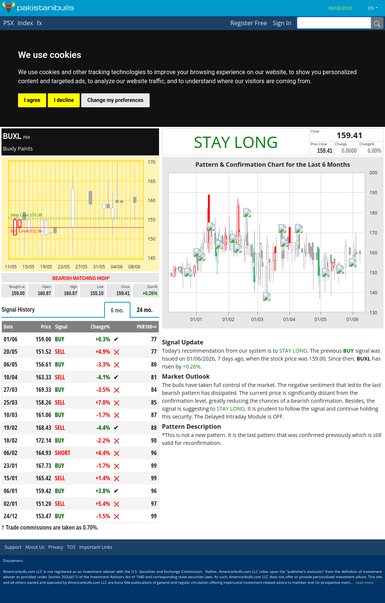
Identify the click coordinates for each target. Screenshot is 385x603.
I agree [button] (32, 100)
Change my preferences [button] (115, 100)
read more (364, 599)
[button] (376, 8)
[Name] (377, 23)
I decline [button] (64, 100)
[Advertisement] (272, 502)
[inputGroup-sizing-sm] (334, 23)
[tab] (117, 310)
